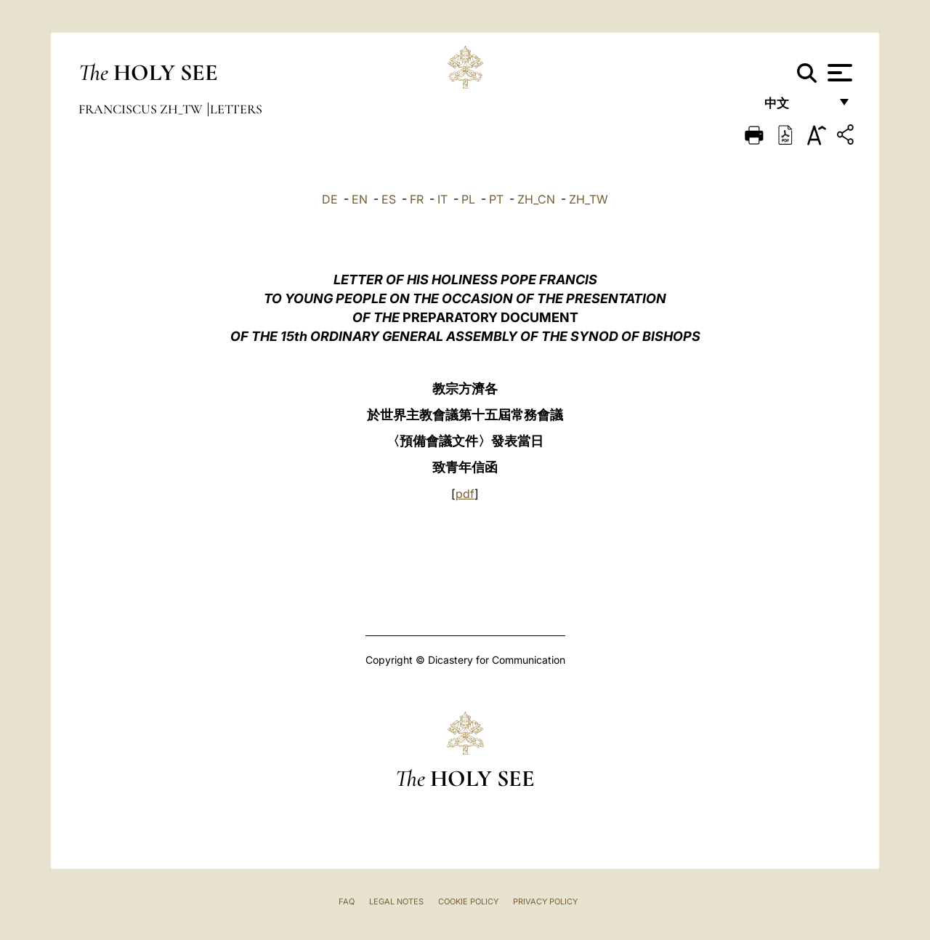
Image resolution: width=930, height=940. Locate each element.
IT (442, 199)
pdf (465, 493)
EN (360, 199)
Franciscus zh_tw (142, 109)
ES (388, 199)
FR (417, 199)
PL (468, 199)
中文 (796, 107)
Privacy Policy (545, 901)
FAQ (347, 901)
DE (330, 199)
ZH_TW (588, 199)
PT (496, 199)
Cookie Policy (468, 901)
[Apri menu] (838, 72)
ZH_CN (536, 199)
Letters (236, 109)
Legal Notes (396, 901)
